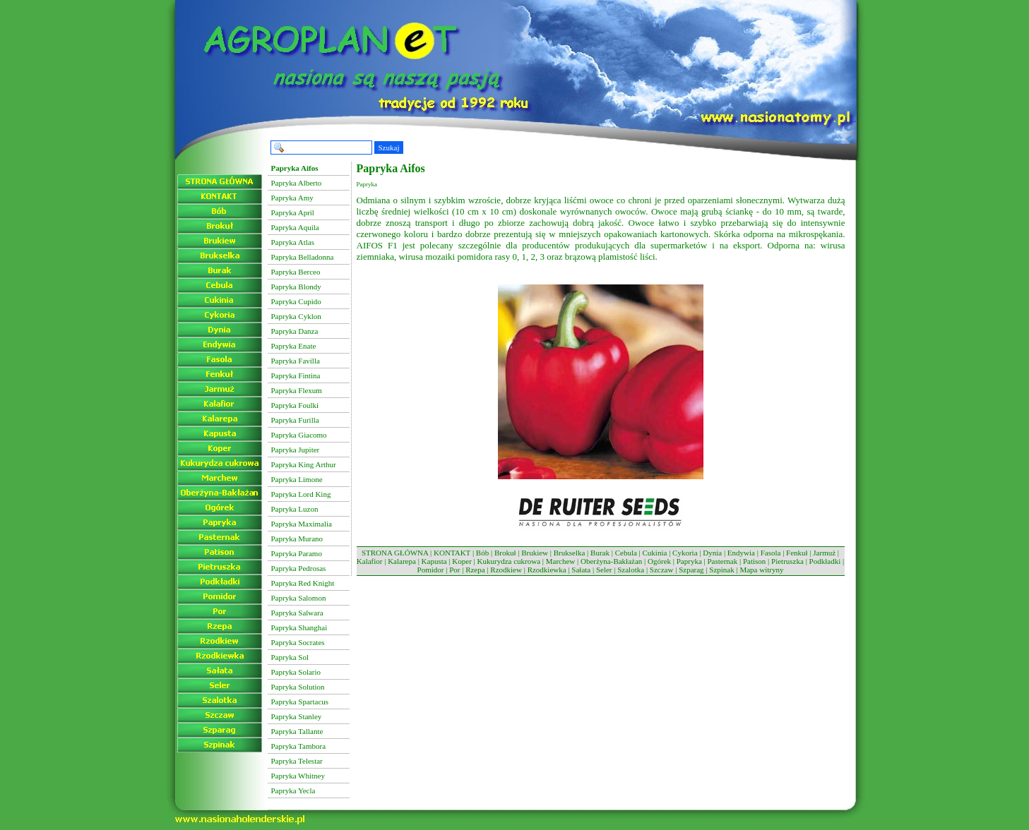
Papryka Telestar (297, 761)
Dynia (712, 552)
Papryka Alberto (296, 183)
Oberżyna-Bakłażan (611, 561)
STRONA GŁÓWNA (395, 552)
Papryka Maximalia (301, 523)
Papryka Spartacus (300, 701)
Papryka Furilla (295, 420)
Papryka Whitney (298, 775)
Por (454, 569)
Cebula (626, 552)
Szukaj (389, 147)
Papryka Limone (297, 479)
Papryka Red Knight (303, 583)
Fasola (771, 552)
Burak (599, 552)
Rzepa (474, 569)
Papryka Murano (297, 538)
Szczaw (662, 569)
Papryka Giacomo (299, 435)
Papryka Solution (298, 686)
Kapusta (434, 561)
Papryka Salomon (298, 598)
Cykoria (684, 552)
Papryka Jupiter (295, 449)
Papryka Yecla (293, 790)
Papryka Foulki (295, 405)
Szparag (691, 569)
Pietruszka (787, 561)
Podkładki (825, 561)
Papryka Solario (296, 672)
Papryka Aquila (295, 227)
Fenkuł (797, 552)
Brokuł (505, 552)
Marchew (561, 561)
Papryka (689, 561)
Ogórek (659, 561)
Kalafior (370, 561)
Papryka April (292, 212)
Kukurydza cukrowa (509, 561)
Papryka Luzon (295, 509)
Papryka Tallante (297, 731)
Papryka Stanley (296, 716)
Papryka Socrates (298, 642)
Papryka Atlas (292, 242)
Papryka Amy (292, 197)
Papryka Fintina (296, 375)
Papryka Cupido (296, 301)
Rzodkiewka (547, 569)
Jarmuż (824, 552)
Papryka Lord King (301, 494)
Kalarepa (402, 561)
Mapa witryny (761, 569)
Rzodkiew (506, 569)
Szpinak (721, 569)
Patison (754, 561)
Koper (462, 561)
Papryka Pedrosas (298, 568)
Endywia (741, 552)
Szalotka (630, 569)
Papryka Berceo (296, 271)
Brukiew (534, 552)
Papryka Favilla (295, 360)
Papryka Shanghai (299, 627)
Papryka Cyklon (296, 316)
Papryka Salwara (297, 612)
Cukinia (655, 552)
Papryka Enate (293, 346)
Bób (482, 552)
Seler (604, 569)
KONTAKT (452, 552)
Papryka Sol (290, 657)
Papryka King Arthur (303, 464)
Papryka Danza (295, 331)
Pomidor (430, 569)
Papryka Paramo (296, 553)
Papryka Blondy (296, 286)
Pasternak (722, 561)
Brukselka (569, 552)
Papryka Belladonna (302, 257)
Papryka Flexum (296, 390)
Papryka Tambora (298, 746)
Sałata (580, 569)
